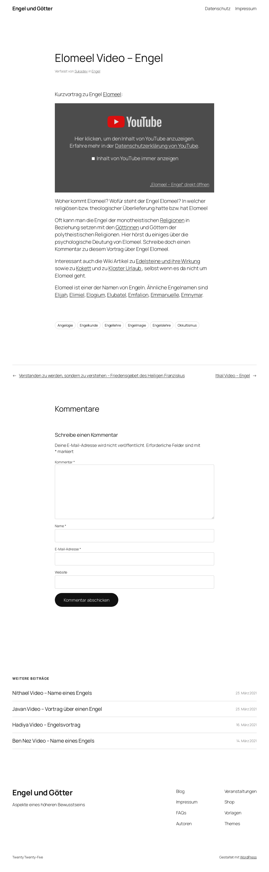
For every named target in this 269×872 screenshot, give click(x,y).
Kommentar (65, 462)
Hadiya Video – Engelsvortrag (46, 725)
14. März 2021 (246, 740)
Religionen (172, 220)
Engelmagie (137, 325)
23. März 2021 (246, 693)
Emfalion (138, 294)
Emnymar (191, 294)
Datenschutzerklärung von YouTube (156, 145)
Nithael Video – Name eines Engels (52, 693)
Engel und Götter (32, 8)
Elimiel (76, 294)
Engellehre (113, 325)
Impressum (246, 8)
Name (60, 525)
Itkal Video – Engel (232, 375)
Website (61, 572)
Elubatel (116, 294)
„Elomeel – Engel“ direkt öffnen (179, 184)
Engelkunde (89, 325)
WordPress (248, 857)
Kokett (83, 268)
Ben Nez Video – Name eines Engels (53, 741)
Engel (96, 71)
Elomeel (112, 94)
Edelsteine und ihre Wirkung (168, 261)
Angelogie (65, 325)
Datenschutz (217, 8)
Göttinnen (127, 227)
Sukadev (81, 71)
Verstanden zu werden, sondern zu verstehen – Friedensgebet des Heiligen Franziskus (102, 375)
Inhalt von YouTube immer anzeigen (138, 158)
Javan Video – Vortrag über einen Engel (57, 709)
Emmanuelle (165, 294)
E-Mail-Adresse (68, 549)
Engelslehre (162, 325)
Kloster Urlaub (125, 268)
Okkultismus (187, 325)
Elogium (95, 294)
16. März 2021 (246, 724)
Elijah (61, 294)
